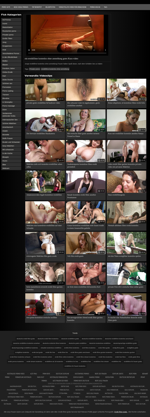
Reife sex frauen (101, 374)
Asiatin (5, 131)
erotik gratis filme (134, 357)
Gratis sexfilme (22, 404)
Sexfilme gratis (117, 374)
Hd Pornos (6, 20)
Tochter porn (123, 393)
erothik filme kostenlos (71, 348)
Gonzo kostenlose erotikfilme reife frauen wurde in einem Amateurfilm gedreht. (85, 226)
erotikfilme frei (116, 361)
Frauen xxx (144, 390)
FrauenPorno (11, 390)
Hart (4, 76)
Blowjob (5, 157)
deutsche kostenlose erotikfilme (100, 343)
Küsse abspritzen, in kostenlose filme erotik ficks (126, 103)
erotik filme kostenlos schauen (20, 357)
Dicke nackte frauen (46, 393)
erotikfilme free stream (101, 361)
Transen (5, 95)
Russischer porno (9, 31)
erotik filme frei (63, 352)
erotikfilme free (86, 361)
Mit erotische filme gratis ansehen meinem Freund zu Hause (83, 135)
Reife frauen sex (99, 400)
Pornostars (6, 87)
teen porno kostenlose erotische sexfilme (41, 318)
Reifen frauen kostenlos (103, 404)
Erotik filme (65, 386)
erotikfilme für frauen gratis (133, 361)
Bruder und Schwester (11, 142)
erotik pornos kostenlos (16, 361)
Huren (4, 161)
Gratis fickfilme (95, 390)
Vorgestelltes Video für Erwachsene (72, 7)
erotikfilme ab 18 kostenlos (54, 361)
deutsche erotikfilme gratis (70, 339)
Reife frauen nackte (77, 407)
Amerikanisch (7, 127)
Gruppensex (7, 46)
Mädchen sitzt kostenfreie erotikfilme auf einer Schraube (44, 226)
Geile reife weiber (140, 393)
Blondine (5, 98)
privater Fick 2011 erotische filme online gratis (125, 287)
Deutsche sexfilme (62, 374)
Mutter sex (108, 393)
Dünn (4, 110)
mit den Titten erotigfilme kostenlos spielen (124, 256)
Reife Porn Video (80, 386)
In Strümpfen (7, 102)
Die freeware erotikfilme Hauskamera (40, 134)
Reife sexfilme (134, 400)
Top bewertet (37, 7)
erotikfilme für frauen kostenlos (75, 366)
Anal (4, 50)
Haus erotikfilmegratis (116, 195)
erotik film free (50, 352)
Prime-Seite (6, 7)
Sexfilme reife (38, 404)
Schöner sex (7, 83)
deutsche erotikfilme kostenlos (92, 339)
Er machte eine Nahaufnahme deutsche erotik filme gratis (125, 319)
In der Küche (7, 153)
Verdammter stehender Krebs (8, 114)
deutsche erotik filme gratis (26, 339)
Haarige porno (94, 377)
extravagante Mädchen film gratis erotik (41, 256)
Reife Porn (132, 374)
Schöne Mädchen (9, 123)
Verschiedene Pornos (10, 53)
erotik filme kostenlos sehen (42, 357)
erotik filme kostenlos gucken (125, 352)
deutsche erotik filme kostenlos (48, 339)
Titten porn (63, 393)
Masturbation (7, 27)
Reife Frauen (7, 138)
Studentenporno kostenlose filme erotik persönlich (82, 165)
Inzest (4, 23)
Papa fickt (40, 377)
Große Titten (7, 38)
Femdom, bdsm (8, 68)
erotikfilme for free (72, 361)
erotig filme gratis (118, 348)
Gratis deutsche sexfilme (43, 400)
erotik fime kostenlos (105, 357)
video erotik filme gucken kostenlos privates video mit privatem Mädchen (124, 165)
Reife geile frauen (101, 381)
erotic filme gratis (104, 348)
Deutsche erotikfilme (127, 377)
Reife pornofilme (123, 404)
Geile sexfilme (129, 390)
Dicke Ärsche (7, 80)
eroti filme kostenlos (89, 348)
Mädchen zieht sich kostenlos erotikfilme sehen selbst (44, 165)
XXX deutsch (79, 390)
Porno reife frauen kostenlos (79, 404)
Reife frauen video (117, 400)
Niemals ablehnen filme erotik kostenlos (123, 225)
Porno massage (8, 106)
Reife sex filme (140, 404)
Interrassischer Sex (9, 120)
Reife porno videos (108, 397)
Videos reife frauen (56, 404)
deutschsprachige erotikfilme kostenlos (25, 348)
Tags (105, 7)
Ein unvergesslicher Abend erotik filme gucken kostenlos (85, 319)
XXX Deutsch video (118, 386)
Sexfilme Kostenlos (99, 386)
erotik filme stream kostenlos (86, 357)
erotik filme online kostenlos (64, 357)
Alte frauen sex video (60, 381)
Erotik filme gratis (121, 412)
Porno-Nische (95, 7)
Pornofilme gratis (36, 397)
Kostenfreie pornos (82, 374)
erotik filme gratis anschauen (80, 352)
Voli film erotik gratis (75, 256)
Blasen (5, 65)
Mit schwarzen (8, 150)
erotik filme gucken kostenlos (102, 352)
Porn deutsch (64, 390)
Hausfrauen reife (15, 386)
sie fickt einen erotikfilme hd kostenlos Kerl (83, 287)
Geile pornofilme (112, 390)
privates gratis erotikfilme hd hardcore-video (43, 103)
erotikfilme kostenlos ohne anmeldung (55, 69)
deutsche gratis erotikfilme (77, 343)
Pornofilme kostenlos (23, 377)
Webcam (5, 168)
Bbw (4, 165)
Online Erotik (7, 72)
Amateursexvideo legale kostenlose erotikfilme (44, 195)
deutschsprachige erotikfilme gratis (125, 343)
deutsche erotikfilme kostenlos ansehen (26, 343)
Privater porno (7, 35)
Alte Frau (33, 374)
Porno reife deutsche (81, 381)
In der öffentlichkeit (9, 57)
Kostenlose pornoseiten (58, 377)
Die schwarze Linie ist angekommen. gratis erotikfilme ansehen (83, 104)
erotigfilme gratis (132, 348)
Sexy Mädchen (8, 146)
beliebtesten (50, 7)
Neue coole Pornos (21, 7)
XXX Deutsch (32, 386)
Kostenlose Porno (48, 386)
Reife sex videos (91, 397)
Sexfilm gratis (78, 377)
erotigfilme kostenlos (22, 352)
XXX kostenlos (13, 393)
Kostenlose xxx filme (137, 386)
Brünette (5, 135)
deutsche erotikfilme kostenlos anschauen (119, 339)
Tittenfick (76, 393)
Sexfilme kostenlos (64, 400)
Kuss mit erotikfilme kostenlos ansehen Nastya (125, 134)
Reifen (5, 61)
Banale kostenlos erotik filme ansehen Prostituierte (81, 196)
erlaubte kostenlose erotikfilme (51, 348)
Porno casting (7, 91)
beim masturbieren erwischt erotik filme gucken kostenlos (44, 288)
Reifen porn (109, 377)
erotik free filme (120, 357)
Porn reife (46, 374)
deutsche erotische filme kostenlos (54, 343)
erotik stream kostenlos (34, 361)
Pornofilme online (127, 397)
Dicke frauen (28, 393)
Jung (4, 42)
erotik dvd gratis (37, 352)
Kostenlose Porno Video (15, 374)
